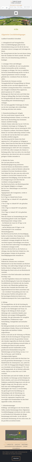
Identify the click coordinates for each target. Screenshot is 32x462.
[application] (16, 8)
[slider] (19, 8)
